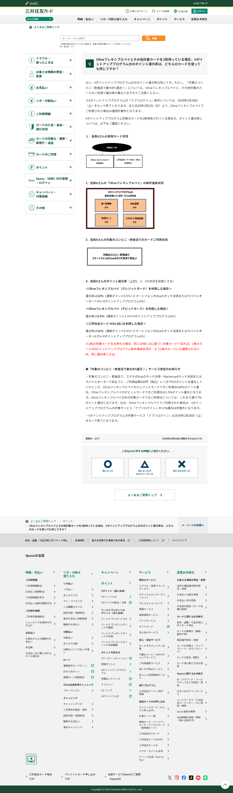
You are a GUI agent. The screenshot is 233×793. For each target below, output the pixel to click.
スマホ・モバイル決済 (151, 751)
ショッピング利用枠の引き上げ (38, 624)
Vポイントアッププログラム (113, 671)
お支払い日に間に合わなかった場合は (38, 655)
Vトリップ (106, 690)
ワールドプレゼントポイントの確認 (114, 626)
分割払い (68, 637)
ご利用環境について (150, 540)
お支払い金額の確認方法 (38, 603)
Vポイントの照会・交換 (113, 602)
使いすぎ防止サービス (151, 669)
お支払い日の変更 (186, 600)
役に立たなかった (181, 470)
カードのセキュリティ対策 (152, 647)
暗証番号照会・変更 (187, 639)
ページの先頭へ (195, 525)
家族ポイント (108, 664)
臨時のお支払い (71, 624)
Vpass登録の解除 (186, 711)
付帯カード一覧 (147, 716)
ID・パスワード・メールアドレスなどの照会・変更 (190, 682)
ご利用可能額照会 (34, 616)
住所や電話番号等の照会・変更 (189, 587)
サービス (179, 19)
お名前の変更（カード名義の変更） (190, 608)
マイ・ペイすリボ (72, 601)
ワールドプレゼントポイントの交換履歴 (114, 643)
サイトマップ (181, 540)
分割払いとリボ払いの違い (76, 651)
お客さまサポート (138, 11)
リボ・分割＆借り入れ (113, 19)
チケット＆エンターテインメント (152, 596)
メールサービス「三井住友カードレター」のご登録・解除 (190, 702)
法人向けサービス (148, 632)
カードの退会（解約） (189, 657)
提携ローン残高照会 (73, 677)
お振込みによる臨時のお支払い (38, 640)
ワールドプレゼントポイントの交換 (114, 635)
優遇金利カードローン (75, 665)
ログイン (201, 11)
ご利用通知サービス (149, 663)
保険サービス (146, 609)
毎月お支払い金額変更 (75, 618)
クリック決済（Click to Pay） (151, 758)
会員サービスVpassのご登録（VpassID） (124, 776)
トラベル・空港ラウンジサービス (152, 587)
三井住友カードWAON (151, 739)
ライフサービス (147, 620)
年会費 (29, 647)
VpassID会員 (32, 18)
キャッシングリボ (72, 703)
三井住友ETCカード (149, 733)
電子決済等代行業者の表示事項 (110, 540)
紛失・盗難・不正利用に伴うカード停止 (48, 540)
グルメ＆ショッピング (151, 603)
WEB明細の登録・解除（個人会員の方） (189, 719)
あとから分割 (70, 643)
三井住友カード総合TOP (40, 776)
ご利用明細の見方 (34, 597)
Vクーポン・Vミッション (114, 658)
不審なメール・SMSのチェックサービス (152, 656)
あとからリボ (70, 595)
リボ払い (68, 589)
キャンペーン (142, 19)
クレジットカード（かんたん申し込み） (152, 709)
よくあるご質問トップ (47, 27)
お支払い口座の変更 (187, 594)
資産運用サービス (148, 614)
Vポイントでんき (110, 696)
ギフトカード (146, 626)
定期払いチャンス (110, 678)
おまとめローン (71, 671)
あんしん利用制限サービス (152, 676)
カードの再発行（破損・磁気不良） (190, 633)
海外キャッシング (72, 727)
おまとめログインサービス (190, 692)
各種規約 (81, 540)
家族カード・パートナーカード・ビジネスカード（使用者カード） (152, 724)
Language (183, 11)
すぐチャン (107, 684)
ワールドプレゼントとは (114, 618)
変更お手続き (199, 19)
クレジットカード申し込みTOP (80, 776)
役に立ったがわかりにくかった (144, 472)
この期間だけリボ (72, 606)
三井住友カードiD (148, 745)
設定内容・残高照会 (74, 612)
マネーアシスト (71, 690)
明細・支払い (85, 19)
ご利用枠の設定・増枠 (75, 709)
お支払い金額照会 (34, 591)
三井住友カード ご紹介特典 (151, 692)
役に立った (107, 470)
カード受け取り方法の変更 (190, 665)
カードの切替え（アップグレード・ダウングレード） (190, 648)
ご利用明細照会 (33, 585)
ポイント (162, 19)
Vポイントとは (109, 596)
